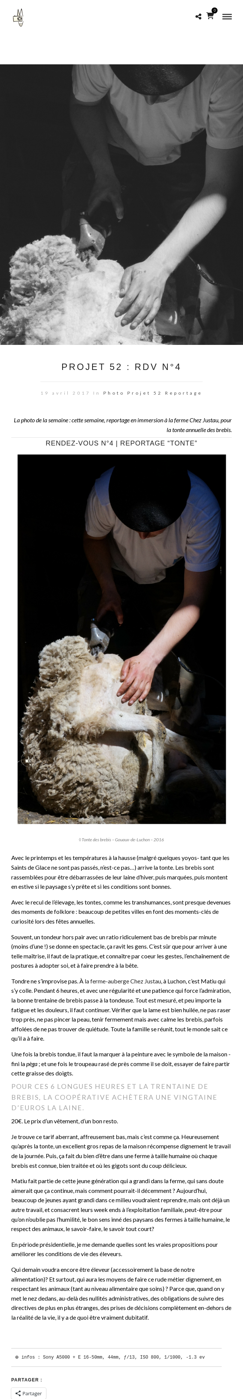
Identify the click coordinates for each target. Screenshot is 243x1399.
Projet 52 (144, 393)
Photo (114, 393)
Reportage (184, 393)
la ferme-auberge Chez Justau (123, 981)
